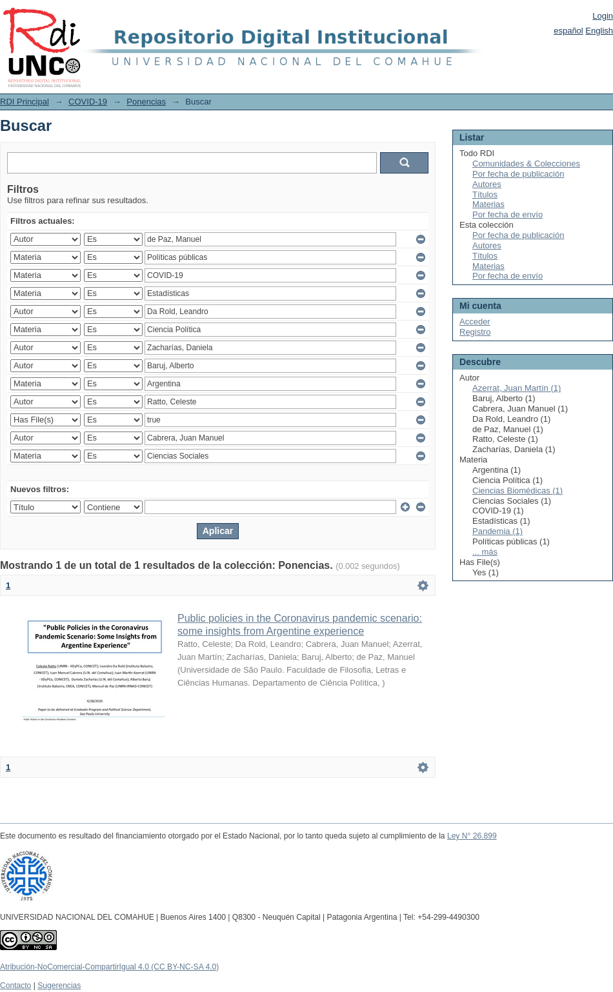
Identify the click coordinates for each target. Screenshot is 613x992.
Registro (474, 332)
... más (484, 552)
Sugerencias (59, 985)
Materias (488, 204)
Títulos (484, 194)
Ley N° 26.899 (472, 835)
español (568, 30)
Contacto (15, 985)
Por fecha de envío (507, 214)
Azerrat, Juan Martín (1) (516, 388)
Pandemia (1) (497, 531)
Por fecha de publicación (518, 174)
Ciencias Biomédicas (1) (517, 490)
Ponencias (146, 101)
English (599, 30)
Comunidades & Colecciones (526, 163)
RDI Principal (24, 101)
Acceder (474, 321)
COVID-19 (87, 101)
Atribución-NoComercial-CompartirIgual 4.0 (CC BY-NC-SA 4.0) (109, 966)
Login (602, 16)
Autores (486, 184)
